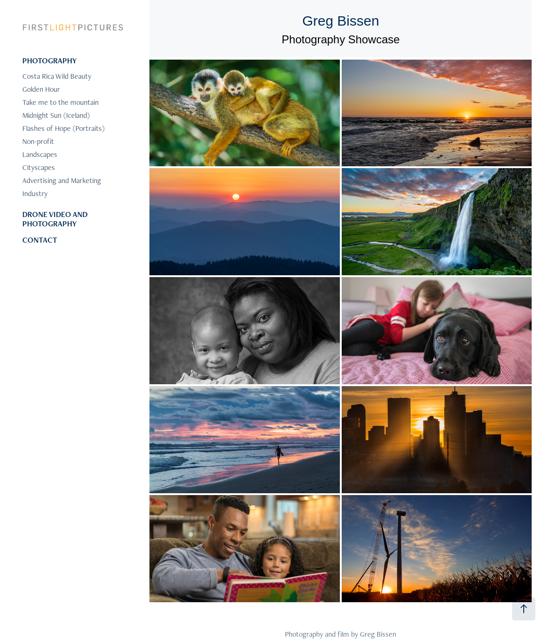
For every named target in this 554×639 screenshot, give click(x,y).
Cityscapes (38, 167)
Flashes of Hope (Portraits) (63, 128)
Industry (34, 193)
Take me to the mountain (60, 102)
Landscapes (39, 154)
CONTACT (39, 240)
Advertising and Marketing (61, 180)
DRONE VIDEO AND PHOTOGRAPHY (55, 219)
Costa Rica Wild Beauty (56, 76)
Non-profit (38, 141)
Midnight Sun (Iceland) (56, 115)
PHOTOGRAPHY (49, 60)
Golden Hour (41, 89)
